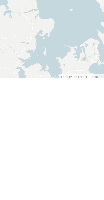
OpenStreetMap (74, 196)
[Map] (52, 99)
